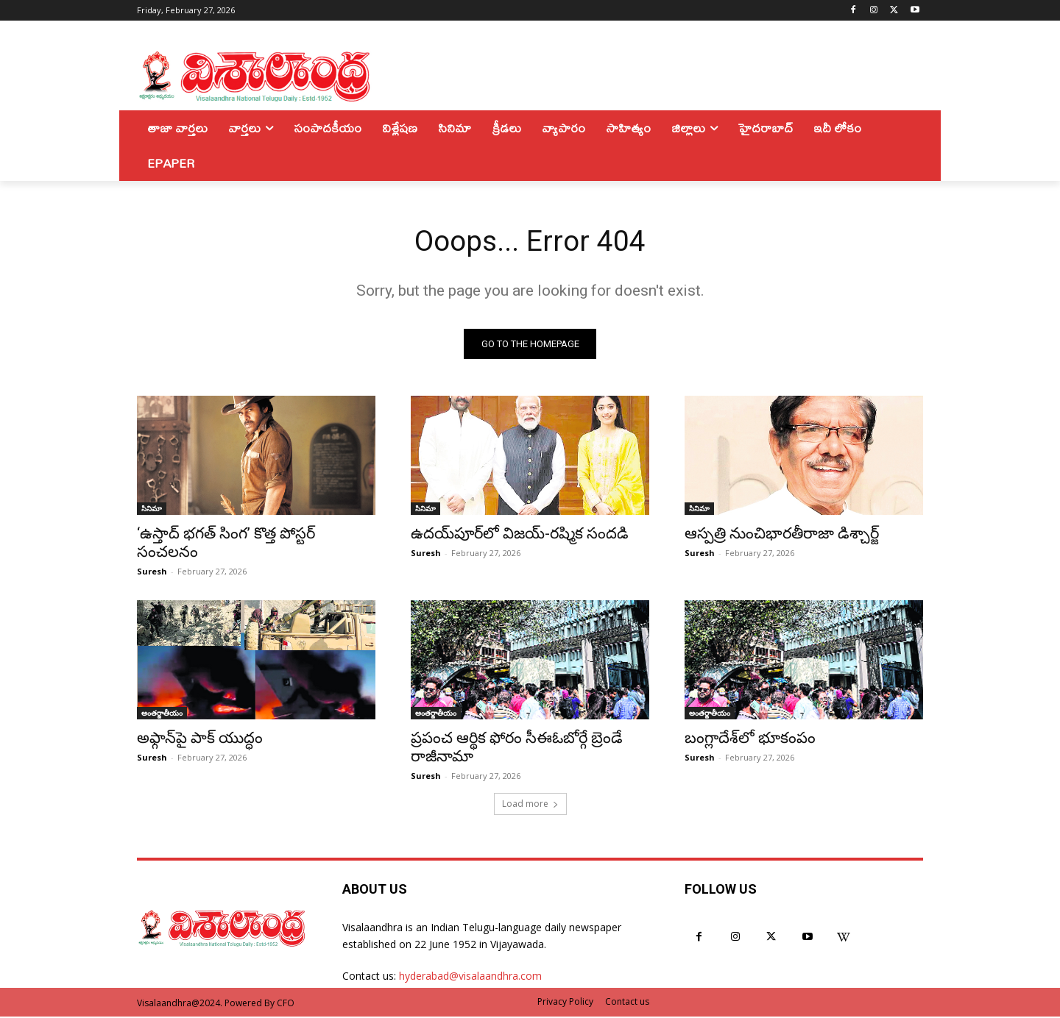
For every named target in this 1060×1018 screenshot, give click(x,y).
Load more (530, 805)
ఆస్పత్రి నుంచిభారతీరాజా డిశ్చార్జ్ (782, 535)
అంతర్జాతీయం (162, 714)
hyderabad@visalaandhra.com (470, 977)
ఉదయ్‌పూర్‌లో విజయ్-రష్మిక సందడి (520, 535)
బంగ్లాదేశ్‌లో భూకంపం (750, 739)
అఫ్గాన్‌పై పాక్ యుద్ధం (200, 739)
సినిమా (151, 510)
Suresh (152, 572)
